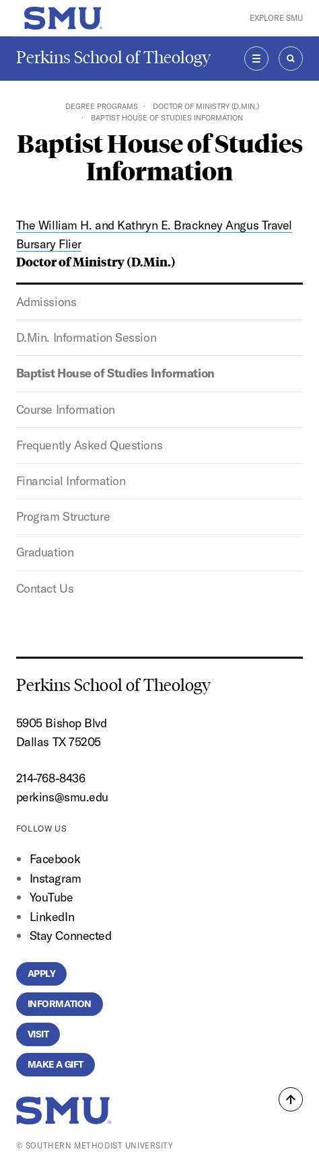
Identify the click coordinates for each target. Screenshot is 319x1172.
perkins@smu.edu (62, 797)
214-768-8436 (50, 778)
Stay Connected (71, 935)
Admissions (46, 301)
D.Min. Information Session (86, 337)
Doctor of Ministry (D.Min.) (206, 106)
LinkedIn (52, 916)
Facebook (55, 859)
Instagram (55, 878)
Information (60, 1004)
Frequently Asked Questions (89, 445)
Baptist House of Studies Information (115, 373)
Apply (42, 973)
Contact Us (45, 588)
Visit (38, 1034)
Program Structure (63, 516)
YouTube (51, 897)
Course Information (65, 409)
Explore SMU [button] (276, 18)
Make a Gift (55, 1064)
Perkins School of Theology (113, 57)
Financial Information (71, 480)
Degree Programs (101, 106)
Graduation (45, 552)
